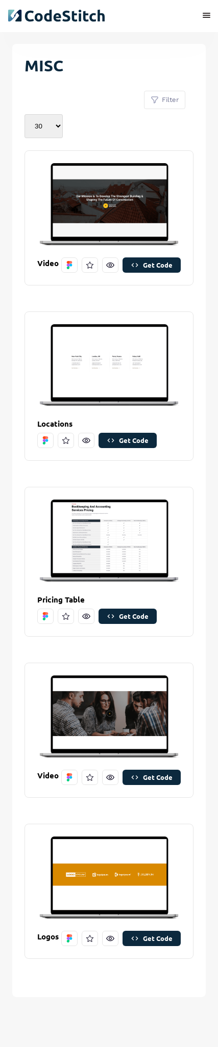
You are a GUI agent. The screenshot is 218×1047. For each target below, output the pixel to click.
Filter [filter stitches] (165, 100)
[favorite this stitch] (90, 265)
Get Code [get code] (152, 264)
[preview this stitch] (110, 265)
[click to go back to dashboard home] (56, 15)
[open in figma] (69, 265)
